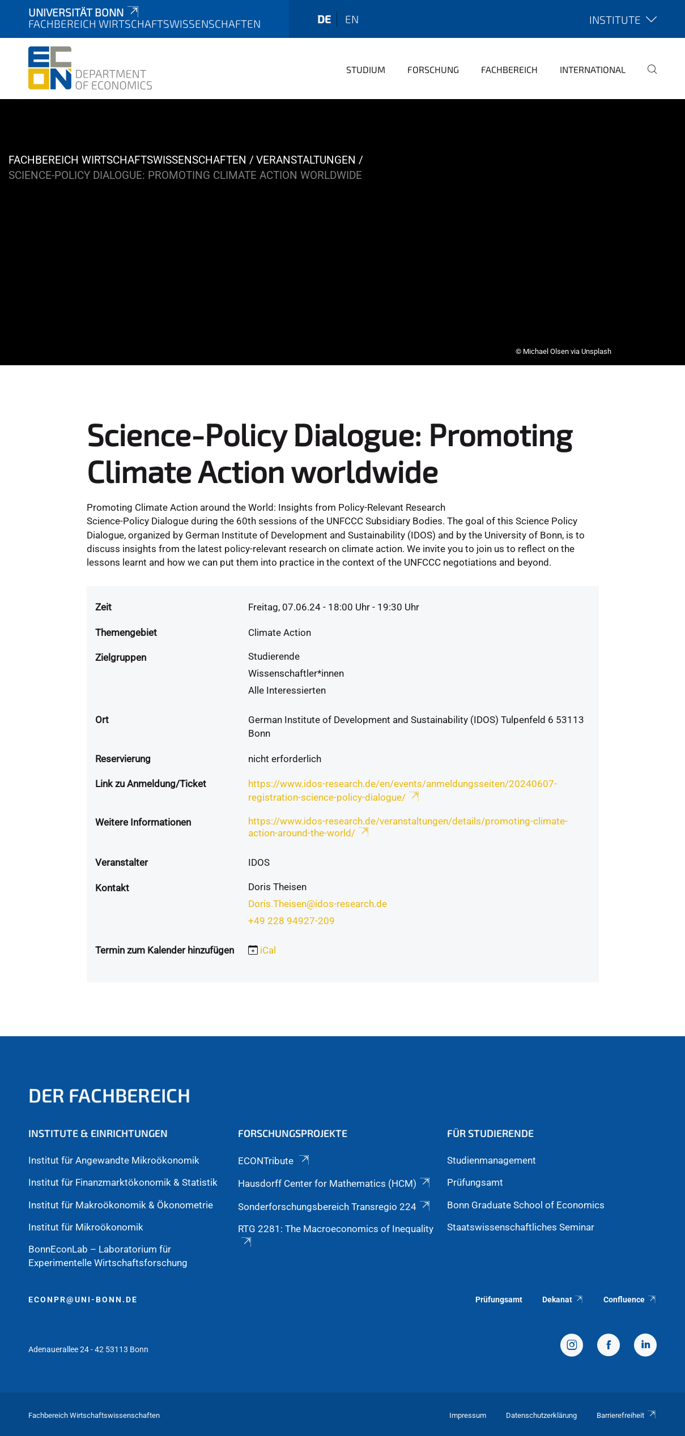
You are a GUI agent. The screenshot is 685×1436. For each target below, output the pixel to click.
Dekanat (563, 1299)
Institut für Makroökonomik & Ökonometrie (120, 1205)
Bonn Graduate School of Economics (526, 1205)
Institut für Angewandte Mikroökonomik (113, 1160)
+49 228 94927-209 (291, 920)
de (324, 18)
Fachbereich (509, 69)
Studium (365, 69)
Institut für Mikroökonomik (85, 1227)
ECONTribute (274, 1160)
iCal (268, 950)
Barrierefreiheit (627, 1415)
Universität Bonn (84, 12)
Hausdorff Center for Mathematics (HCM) (335, 1183)
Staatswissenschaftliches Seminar (520, 1227)
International (593, 69)
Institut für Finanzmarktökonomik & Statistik (123, 1182)
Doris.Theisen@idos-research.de (317, 903)
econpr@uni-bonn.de (83, 1299)
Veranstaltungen (306, 159)
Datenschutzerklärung (541, 1415)
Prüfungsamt (475, 1182)
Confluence (630, 1299)
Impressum (467, 1415)
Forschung (433, 69)
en (352, 18)
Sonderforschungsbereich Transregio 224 (335, 1206)
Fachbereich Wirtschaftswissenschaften (127, 159)
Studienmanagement (491, 1160)
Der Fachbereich (109, 1094)
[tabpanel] (342, 232)
